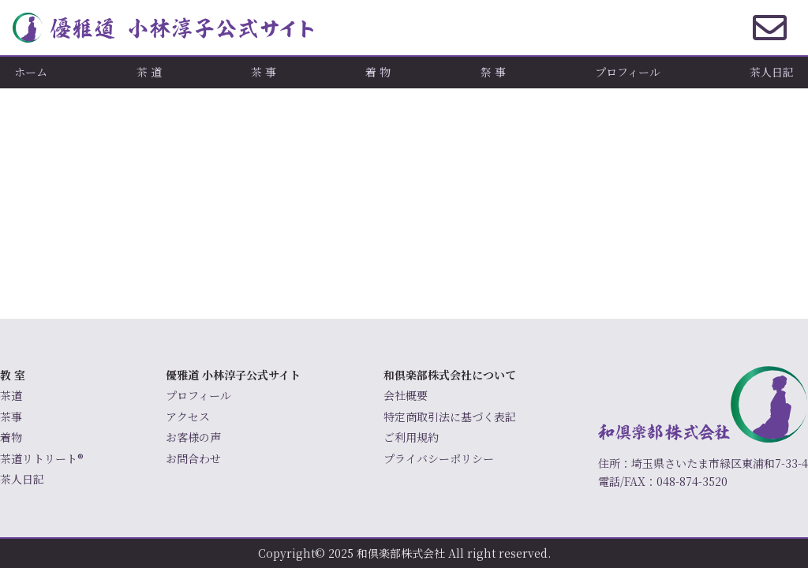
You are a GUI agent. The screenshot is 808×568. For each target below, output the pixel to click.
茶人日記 (772, 72)
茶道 (11, 395)
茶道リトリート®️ (42, 458)
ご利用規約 (411, 437)
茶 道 (149, 72)
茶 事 (263, 72)
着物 (11, 437)
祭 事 (493, 72)
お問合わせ (193, 458)
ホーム (30, 72)
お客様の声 (193, 437)
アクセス (188, 416)
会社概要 (405, 395)
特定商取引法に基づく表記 (449, 416)
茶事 (11, 416)
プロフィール (627, 72)
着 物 (378, 72)
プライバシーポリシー (438, 458)
